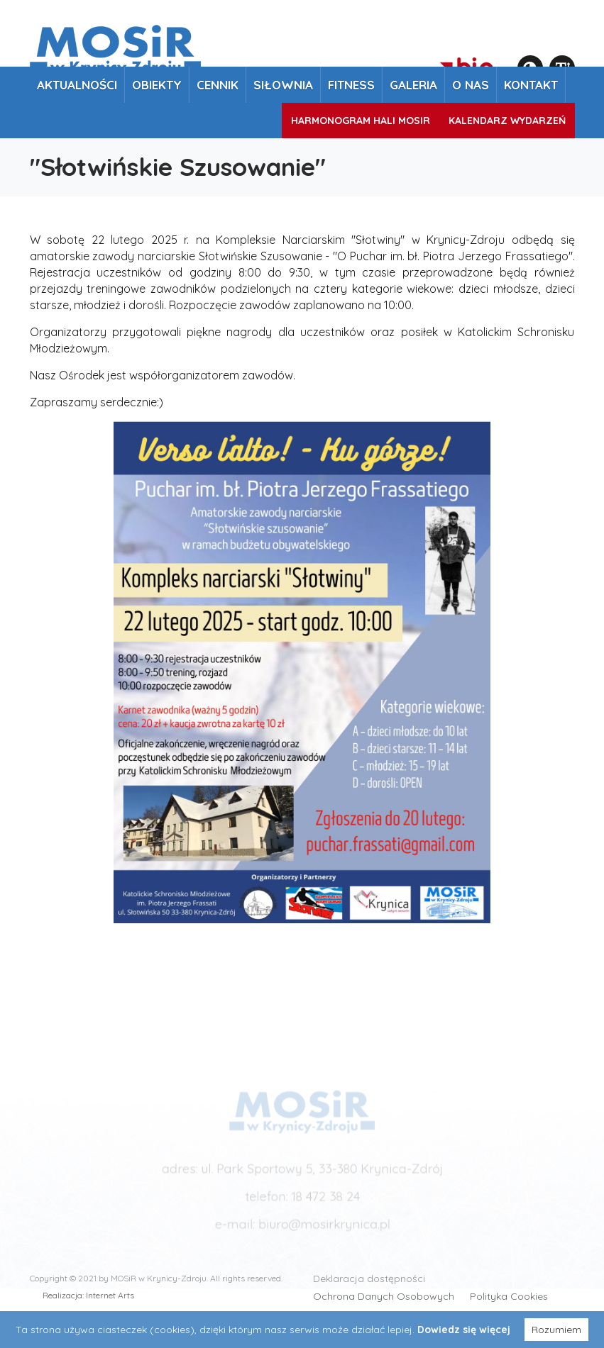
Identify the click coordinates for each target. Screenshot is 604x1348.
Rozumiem (556, 1329)
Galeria (413, 84)
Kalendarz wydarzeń (507, 120)
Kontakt (531, 84)
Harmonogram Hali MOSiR (360, 120)
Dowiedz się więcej (463, 1329)
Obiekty (157, 84)
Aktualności (77, 84)
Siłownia (283, 84)
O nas (470, 84)
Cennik (217, 84)
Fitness (351, 84)
